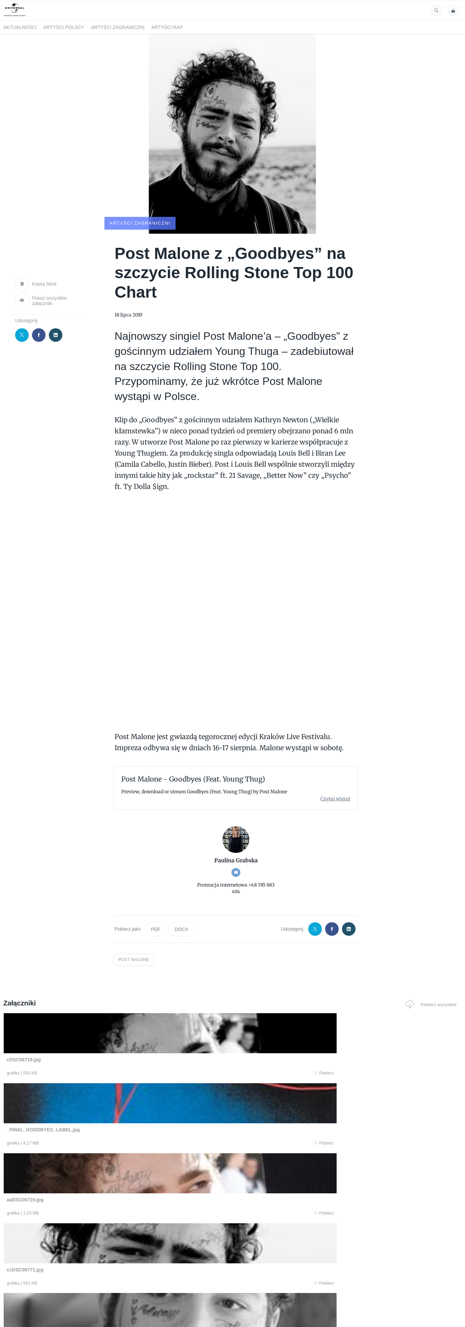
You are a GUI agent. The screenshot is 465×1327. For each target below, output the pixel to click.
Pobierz (100, 1073)
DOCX (181, 928)
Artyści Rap (167, 27)
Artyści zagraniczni (118, 27)
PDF (155, 928)
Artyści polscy (63, 27)
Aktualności (20, 27)
